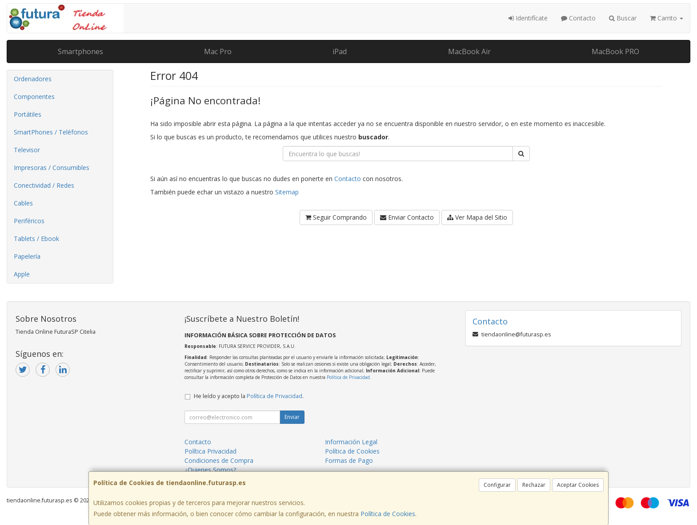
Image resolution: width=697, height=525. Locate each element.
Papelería (27, 256)
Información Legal (351, 442)
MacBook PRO (615, 51)
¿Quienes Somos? (210, 470)
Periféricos (29, 221)
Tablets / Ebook (36, 238)
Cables (23, 203)
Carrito (666, 18)
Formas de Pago (349, 460)
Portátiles (27, 114)
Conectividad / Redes (44, 185)
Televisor (27, 150)
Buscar (623, 18)
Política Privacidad (210, 451)
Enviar (292, 417)
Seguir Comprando (336, 217)
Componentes (34, 96)
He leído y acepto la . (249, 396)
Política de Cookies (388, 513)
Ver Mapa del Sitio (477, 217)
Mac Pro (218, 51)
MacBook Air (469, 51)
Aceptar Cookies (578, 485)
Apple (22, 274)
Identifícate (528, 18)
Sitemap (287, 192)
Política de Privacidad (348, 377)
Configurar (497, 485)
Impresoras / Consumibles (51, 167)
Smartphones (80, 51)
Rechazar (533, 485)
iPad (339, 51)
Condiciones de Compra (218, 460)
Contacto (578, 18)
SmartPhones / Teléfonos (51, 132)
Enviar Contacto (407, 217)
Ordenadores (33, 79)
